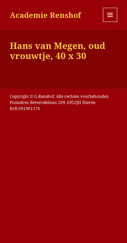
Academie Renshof (45, 15)
